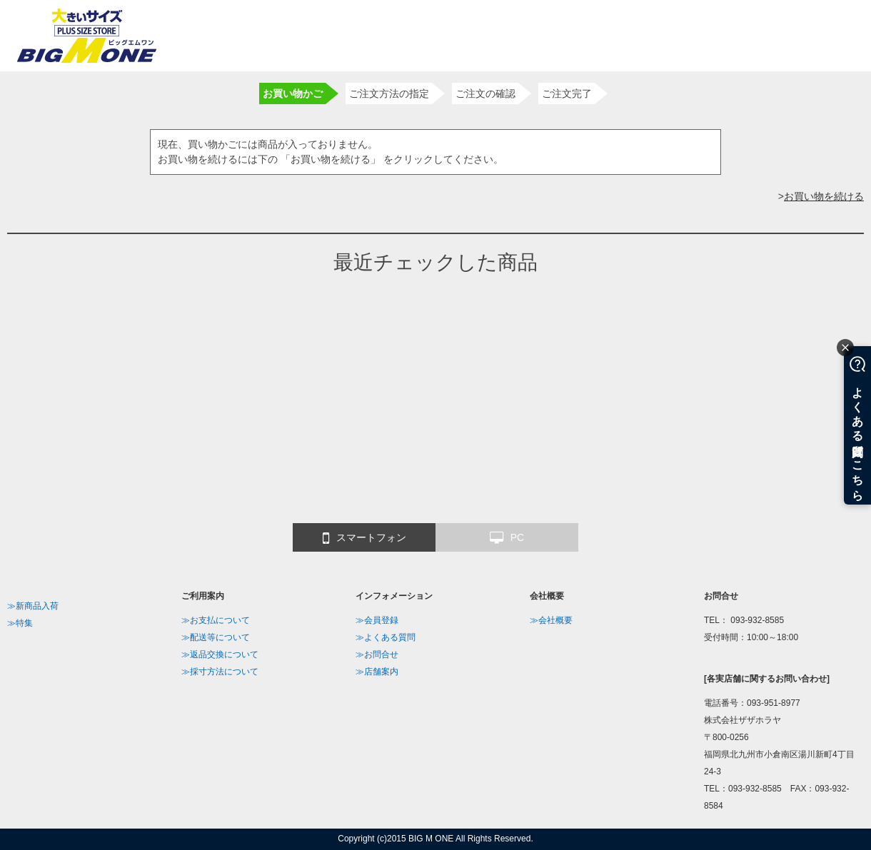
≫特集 (20, 623)
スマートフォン (364, 538)
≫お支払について (215, 620)
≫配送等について (215, 637)
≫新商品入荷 (33, 606)
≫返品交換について (219, 654)
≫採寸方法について (219, 672)
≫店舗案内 (377, 672)
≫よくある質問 (386, 637)
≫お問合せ (377, 654)
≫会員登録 (377, 620)
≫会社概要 (551, 620)
